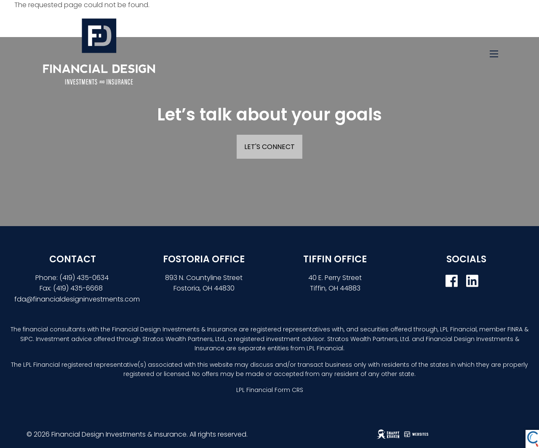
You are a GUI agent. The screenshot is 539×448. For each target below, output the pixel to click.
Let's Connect (269, 147)
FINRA (515, 329)
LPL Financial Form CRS (269, 390)
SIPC (26, 339)
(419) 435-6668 (78, 288)
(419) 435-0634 (84, 278)
